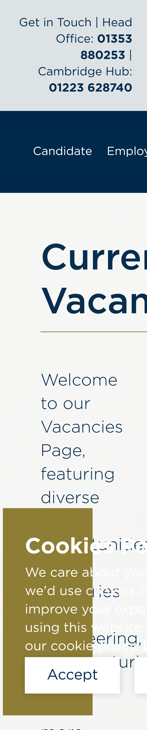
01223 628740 (90, 88)
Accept (72, 675)
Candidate (62, 151)
